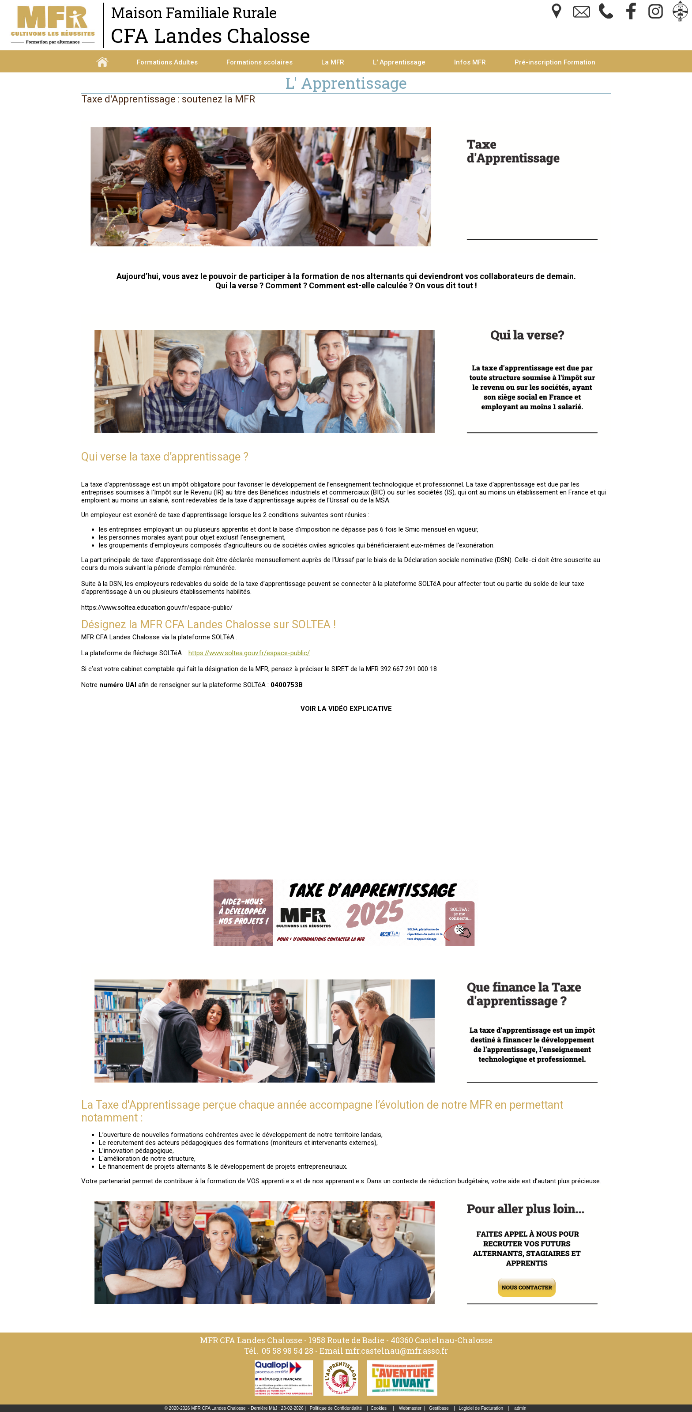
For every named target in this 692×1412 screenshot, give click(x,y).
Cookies (379, 1408)
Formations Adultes (167, 62)
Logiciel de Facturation (481, 1408)
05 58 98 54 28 (287, 1350)
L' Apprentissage (399, 62)
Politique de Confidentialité (336, 1408)
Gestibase (439, 1408)
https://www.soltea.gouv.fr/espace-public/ (249, 653)
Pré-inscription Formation (555, 62)
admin (520, 1408)
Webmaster (410, 1408)
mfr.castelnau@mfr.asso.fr (396, 1350)
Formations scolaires (259, 62)
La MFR (332, 62)
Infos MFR (470, 62)
